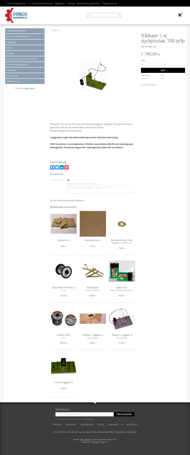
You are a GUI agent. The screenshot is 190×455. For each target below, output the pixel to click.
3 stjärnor (57, 180)
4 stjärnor (59, 180)
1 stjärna (52, 180)
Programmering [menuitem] (109, 3)
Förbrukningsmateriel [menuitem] (16, 3)
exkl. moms (30, 88)
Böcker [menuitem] (10, 47)
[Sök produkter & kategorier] (104, 15)
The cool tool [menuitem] (12, 75)
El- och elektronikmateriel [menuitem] (41, 3)
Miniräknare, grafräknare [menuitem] (88, 3)
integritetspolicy (89, 419)
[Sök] (120, 15)
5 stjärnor (62, 180)
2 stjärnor (55, 180)
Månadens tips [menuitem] (13, 81)
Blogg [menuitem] (101, 424)
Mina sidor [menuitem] (71, 424)
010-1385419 (85, 439)
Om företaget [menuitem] (87, 424)
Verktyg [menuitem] (71, 3)
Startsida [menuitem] (57, 424)
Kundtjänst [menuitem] (113, 424)
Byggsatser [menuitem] (60, 3)
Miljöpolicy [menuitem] (132, 424)
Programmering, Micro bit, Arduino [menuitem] (22, 59)
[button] (122, 424)
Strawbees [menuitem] (11, 70)
